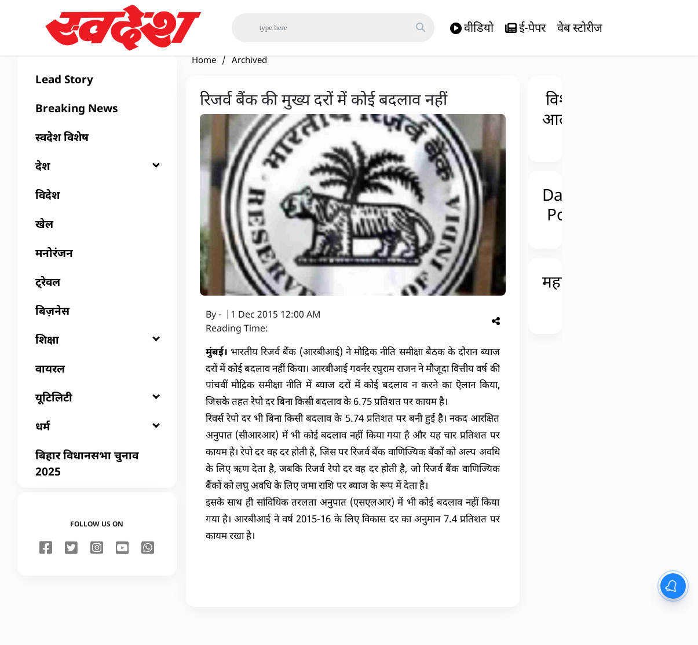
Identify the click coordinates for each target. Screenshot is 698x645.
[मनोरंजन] (97, 275)
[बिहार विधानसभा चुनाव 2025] (97, 486)
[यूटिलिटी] (97, 420)
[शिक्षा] (97, 362)
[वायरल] (97, 391)
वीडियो (472, 28)
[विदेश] (97, 217)
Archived (249, 82)
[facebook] (45, 571)
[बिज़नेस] (97, 333)
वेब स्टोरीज (579, 27)
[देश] (97, 189)
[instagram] (96, 571)
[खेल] (97, 246)
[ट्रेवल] (97, 304)
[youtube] (122, 571)
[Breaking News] (97, 131)
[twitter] (71, 571)
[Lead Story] (97, 102)
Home (204, 82)
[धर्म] (97, 449)
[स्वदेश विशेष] (97, 160)
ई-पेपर (525, 28)
